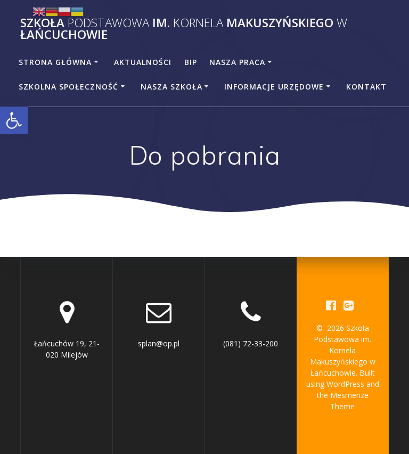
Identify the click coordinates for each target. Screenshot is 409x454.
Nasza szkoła (171, 87)
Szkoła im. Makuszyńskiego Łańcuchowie (183, 29)
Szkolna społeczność (68, 87)
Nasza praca (237, 62)
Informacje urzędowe (274, 87)
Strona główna (55, 62)
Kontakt (366, 87)
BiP (190, 62)
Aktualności (142, 62)
